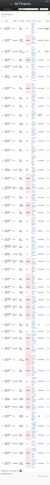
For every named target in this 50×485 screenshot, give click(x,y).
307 (2, 205)
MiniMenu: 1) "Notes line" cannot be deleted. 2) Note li (33, 348)
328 (2, 115)
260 (2, 370)
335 (2, 66)
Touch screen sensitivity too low (33, 60)
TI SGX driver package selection (33, 307)
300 (2, 221)
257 (2, 390)
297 (2, 239)
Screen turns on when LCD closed (33, 106)
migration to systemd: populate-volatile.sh (33, 261)
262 (2, 348)
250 (2, 40)
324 (2, 150)
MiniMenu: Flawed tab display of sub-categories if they (33, 338)
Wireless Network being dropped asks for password (33, 197)
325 (2, 141)
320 (2, 160)
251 (2, 426)
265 (2, 338)
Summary (33, 21)
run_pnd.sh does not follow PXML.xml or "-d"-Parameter (33, 231)
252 (2, 416)
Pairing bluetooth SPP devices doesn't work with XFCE (33, 178)
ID (2, 21)
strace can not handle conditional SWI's (33, 170)
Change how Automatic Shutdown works (33, 205)
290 (2, 287)
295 (2, 254)
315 (2, 178)
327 (2, 123)
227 (2, 28)
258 (2, 381)
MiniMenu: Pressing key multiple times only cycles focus (33, 381)
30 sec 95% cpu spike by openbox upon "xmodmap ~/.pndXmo (33, 76)
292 (2, 269)
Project (6, 21)
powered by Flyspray (43, 476)
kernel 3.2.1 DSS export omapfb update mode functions (33, 314)
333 (2, 76)
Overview (8, 9)
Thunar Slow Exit (33, 331)
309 (2, 188)
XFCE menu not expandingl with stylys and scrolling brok (33, 131)
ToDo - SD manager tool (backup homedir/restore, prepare (33, 51)
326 (2, 131)
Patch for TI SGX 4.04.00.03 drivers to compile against (33, 300)
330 (2, 98)
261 (2, 359)
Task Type (21, 21)
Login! (47, 1)
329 (2, 106)
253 (2, 407)
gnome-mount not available (33, 287)
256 (2, 399)
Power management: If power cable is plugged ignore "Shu (33, 416)
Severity (28, 21)
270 (2, 324)
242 (2, 463)
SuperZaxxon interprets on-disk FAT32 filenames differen (33, 221)
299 (2, 231)
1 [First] (20, 470)
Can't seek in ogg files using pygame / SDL (33, 269)
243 (2, 453)
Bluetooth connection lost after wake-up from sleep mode (33, 160)
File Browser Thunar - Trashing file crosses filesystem (33, 39)
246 (2, 435)
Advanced (4, 16)
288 (2, 292)
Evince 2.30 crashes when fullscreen (33, 67)
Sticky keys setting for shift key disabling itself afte (33, 150)
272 (2, 315)
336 (2, 60)
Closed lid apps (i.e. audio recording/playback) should (33, 399)
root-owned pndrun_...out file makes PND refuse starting (33, 279)
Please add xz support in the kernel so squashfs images (33, 188)
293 (2, 261)
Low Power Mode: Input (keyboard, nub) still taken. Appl (33, 371)
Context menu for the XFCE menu (33, 123)
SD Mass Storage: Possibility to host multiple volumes (33, 426)
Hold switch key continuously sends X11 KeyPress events (33, 88)
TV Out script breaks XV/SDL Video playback (33, 390)
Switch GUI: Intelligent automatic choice (33, 407)
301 (2, 212)
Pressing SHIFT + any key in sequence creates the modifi (33, 463)
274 (2, 299)
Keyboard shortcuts (6, 473)
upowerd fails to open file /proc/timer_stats (33, 247)
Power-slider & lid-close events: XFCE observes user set (33, 324)
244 (2, 443)
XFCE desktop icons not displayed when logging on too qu (33, 115)
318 (2, 169)
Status (39, 21)
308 (2, 197)
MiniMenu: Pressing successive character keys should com (33, 453)
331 (2, 88)
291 (2, 279)
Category (15, 21)
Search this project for (7, 14)
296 (2, 246)
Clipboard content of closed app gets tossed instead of (33, 434)
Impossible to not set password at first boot (33, 141)
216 (2, 51)
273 (2, 307)
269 (2, 331)
